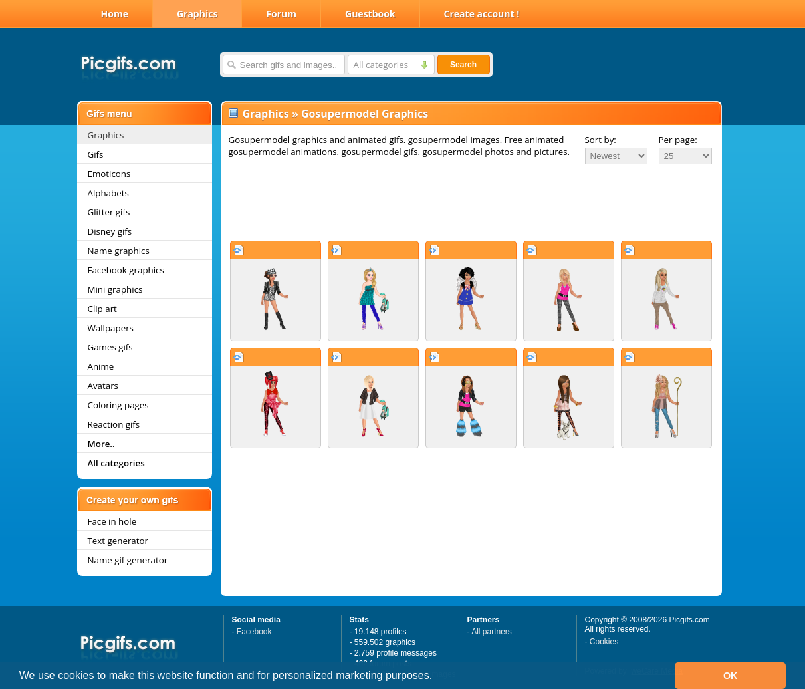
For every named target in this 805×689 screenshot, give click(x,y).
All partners (491, 631)
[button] (437, 677)
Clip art (102, 309)
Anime (101, 366)
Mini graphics (115, 289)
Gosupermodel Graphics (364, 113)
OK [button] (730, 675)
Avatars (103, 386)
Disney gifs (110, 231)
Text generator (118, 541)
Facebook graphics (126, 270)
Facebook (254, 631)
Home (114, 13)
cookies (76, 675)
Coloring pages (118, 405)
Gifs (96, 154)
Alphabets (108, 193)
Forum (281, 13)
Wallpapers (111, 328)
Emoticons (109, 174)
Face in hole (112, 521)
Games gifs (110, 347)
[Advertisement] (471, 202)
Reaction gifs (114, 424)
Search (463, 64)
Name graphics (119, 251)
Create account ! (482, 13)
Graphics (197, 13)
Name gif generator (128, 560)
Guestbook (370, 13)
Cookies (604, 641)
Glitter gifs (109, 212)
